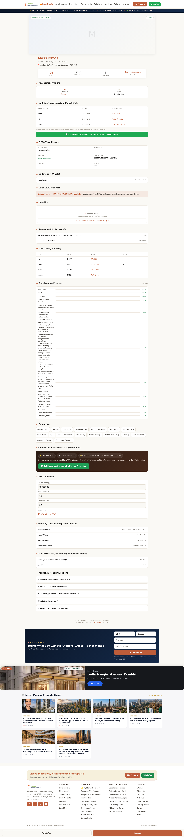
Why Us (117, 4)
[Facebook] (29, 804)
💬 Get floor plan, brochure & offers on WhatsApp (63, 466)
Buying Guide (86, 818)
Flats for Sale (64, 791)
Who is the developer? (48, 601)
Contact (140, 795)
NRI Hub (140, 798)
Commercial (86, 4)
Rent (77, 4)
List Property (140, 4)
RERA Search (64, 805)
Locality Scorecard (117, 788)
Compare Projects (89, 805)
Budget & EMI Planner (90, 791)
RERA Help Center (116, 808)
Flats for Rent (64, 788)
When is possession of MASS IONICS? (54, 579)
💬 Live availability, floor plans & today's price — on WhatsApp (92, 134)
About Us (141, 791)
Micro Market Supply (118, 798)
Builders (98, 4)
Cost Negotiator (88, 808)
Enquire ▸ (137, 833)
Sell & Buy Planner (88, 801)
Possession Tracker (117, 795)
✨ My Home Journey (90, 788)
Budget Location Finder (91, 795)
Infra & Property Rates (118, 801)
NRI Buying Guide (116, 805)
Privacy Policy (143, 805)
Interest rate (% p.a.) (45, 492)
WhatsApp (154, 4)
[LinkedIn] (40, 804)
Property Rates (115, 811)
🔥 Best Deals (46, 4)
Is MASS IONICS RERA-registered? (53, 586)
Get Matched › (135, 652)
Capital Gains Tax (88, 811)
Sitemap (140, 815)
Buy (71, 4)
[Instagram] (35, 804)
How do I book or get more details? (53, 608)
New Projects (61, 4)
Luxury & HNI (142, 801)
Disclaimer (141, 811)
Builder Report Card (117, 791)
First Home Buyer (88, 815)
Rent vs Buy (86, 798)
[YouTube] (46, 804)
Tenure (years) (43, 501)
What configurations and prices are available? (58, 594)
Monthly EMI (42, 510)
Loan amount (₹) (44, 483)
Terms (139, 808)
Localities (108, 4)
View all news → (155, 695)
